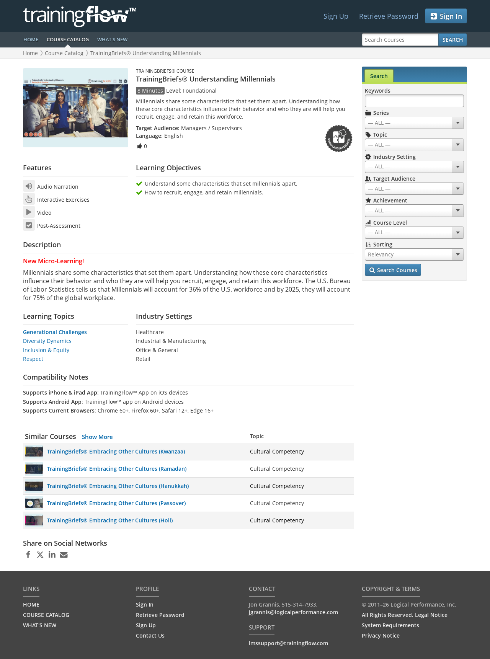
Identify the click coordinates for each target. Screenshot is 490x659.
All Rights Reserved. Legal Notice (405, 614)
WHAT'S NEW (112, 39)
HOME (30, 39)
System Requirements (390, 625)
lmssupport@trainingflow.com (288, 643)
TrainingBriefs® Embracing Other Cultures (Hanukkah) (118, 485)
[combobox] (414, 123)
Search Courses (393, 270)
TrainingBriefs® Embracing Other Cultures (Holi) (110, 520)
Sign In (446, 16)
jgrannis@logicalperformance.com (293, 612)
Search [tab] (379, 76)
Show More (97, 436)
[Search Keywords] (414, 101)
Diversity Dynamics (47, 340)
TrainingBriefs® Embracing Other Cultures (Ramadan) (116, 468)
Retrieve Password (388, 16)
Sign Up (335, 16)
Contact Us (150, 635)
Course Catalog (64, 53)
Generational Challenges (55, 332)
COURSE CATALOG (68, 39)
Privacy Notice (381, 635)
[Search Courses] (400, 39)
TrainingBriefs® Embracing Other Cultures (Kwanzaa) (116, 451)
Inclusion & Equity (46, 350)
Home (30, 53)
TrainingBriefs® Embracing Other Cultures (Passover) (116, 503)
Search (453, 39)
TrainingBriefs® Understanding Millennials (145, 53)
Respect (33, 358)
